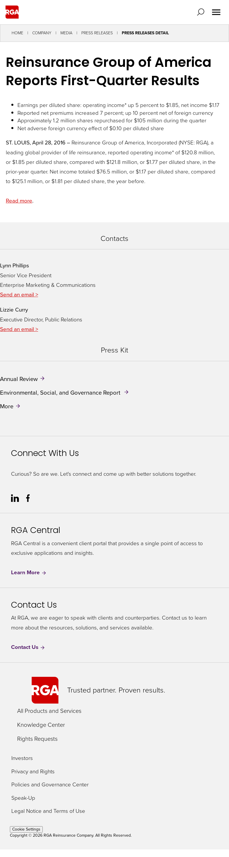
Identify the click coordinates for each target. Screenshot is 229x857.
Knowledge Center (41, 725)
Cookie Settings (26, 829)
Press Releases (97, 33)
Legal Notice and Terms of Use (48, 811)
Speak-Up (23, 798)
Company (41, 33)
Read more (19, 200)
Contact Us (28, 647)
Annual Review (19, 378)
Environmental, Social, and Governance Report (61, 392)
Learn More (29, 573)
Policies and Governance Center (50, 785)
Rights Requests (37, 739)
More (6, 406)
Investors (22, 758)
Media (66, 33)
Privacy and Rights (33, 772)
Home (17, 33)
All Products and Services (49, 711)
